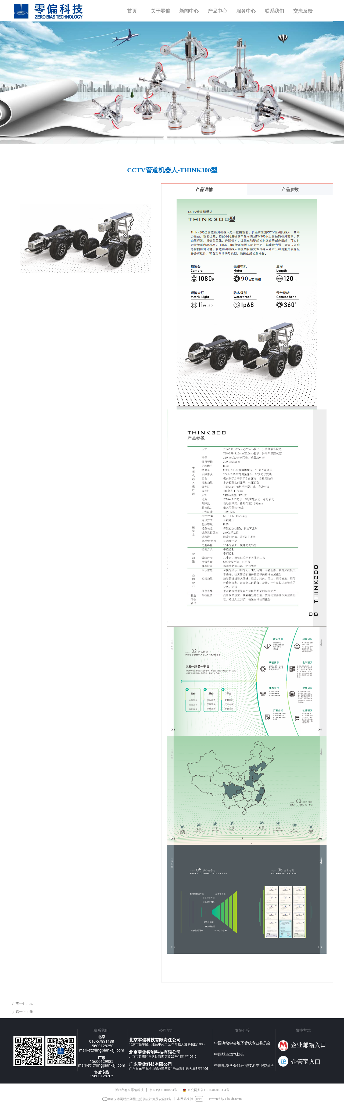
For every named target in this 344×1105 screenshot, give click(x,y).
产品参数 (290, 189)
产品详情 (204, 189)
